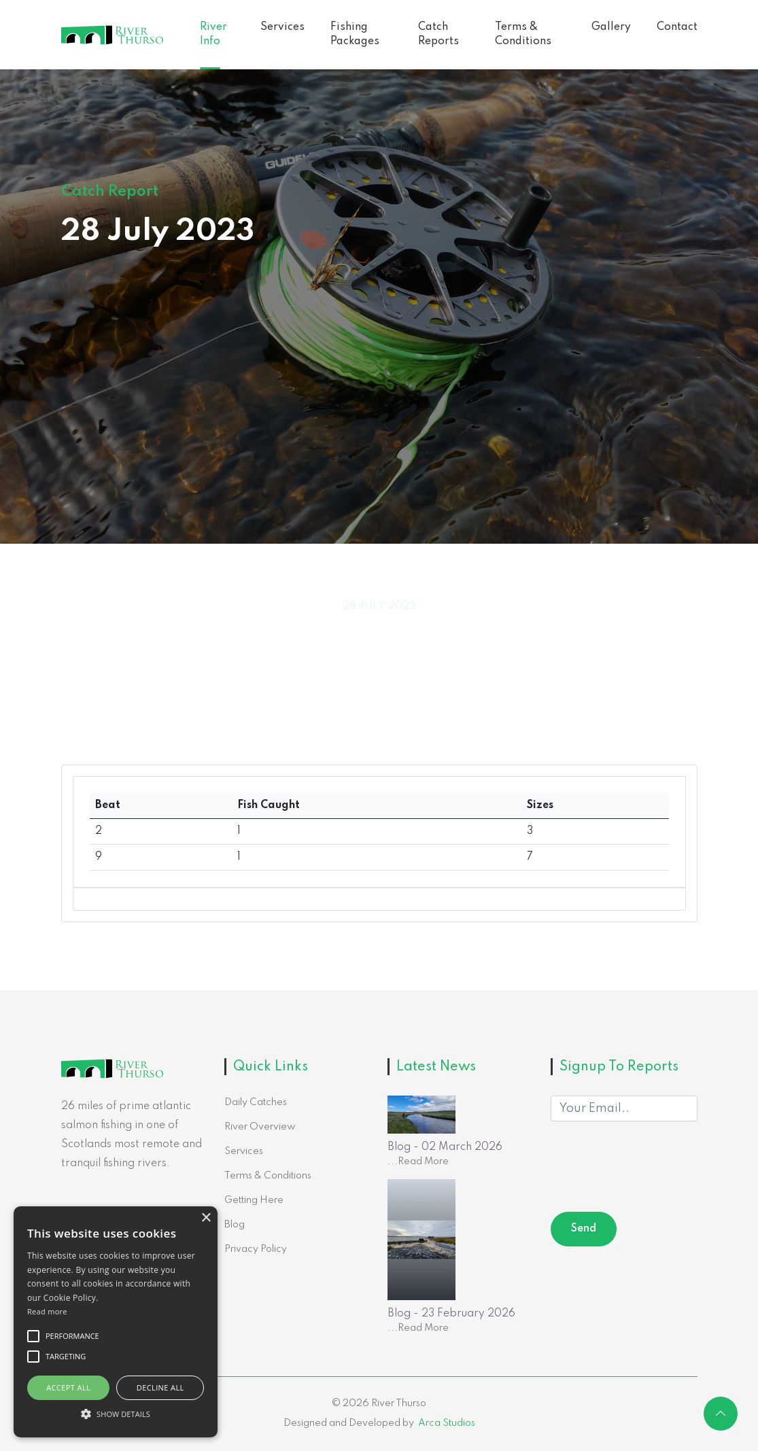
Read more (47, 1311)
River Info (213, 34)
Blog (234, 1224)
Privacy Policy (255, 1249)
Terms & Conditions (523, 34)
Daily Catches (255, 1102)
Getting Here (253, 1200)
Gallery (611, 27)
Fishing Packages (354, 34)
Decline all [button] (160, 1387)
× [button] (206, 1218)
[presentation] (654, 1168)
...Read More (418, 1161)
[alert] (116, 1321)
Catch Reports (438, 34)
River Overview (260, 1127)
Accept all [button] (68, 1387)
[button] (115, 1413)
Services (282, 27)
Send (583, 1228)
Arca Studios (446, 1423)
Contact (677, 27)
